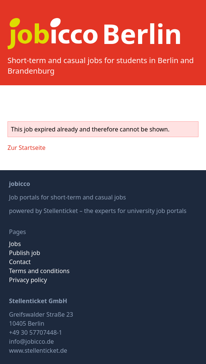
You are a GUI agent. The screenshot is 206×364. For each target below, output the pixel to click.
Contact (20, 262)
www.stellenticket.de (38, 350)
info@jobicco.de (31, 341)
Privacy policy (28, 280)
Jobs (15, 244)
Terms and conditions (39, 271)
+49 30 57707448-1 (35, 332)
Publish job (24, 253)
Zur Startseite (26, 147)
